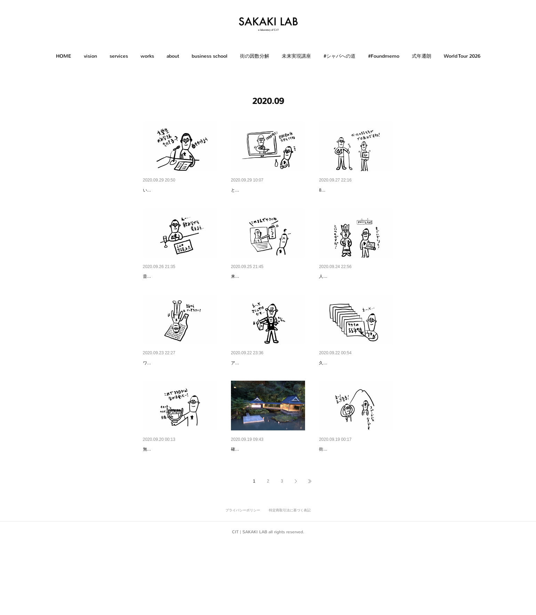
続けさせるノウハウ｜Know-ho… (355, 190)
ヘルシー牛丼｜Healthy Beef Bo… (180, 503)
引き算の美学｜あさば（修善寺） (267, 503)
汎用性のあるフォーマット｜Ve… (356, 399)
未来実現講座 (296, 56)
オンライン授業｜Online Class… (178, 190)
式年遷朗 (421, 56)
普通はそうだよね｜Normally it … (179, 294)
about (173, 56)
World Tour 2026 (462, 56)
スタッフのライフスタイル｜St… (355, 503)
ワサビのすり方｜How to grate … (179, 399)
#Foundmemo (383, 56)
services (119, 56)
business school (209, 56)
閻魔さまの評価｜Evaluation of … (355, 294)
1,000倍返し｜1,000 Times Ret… (267, 190)
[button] (63, 56)
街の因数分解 (254, 56)
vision (90, 56)
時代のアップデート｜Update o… (267, 399)
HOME (63, 56)
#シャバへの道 (339, 56)
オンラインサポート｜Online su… (268, 294)
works (147, 56)
